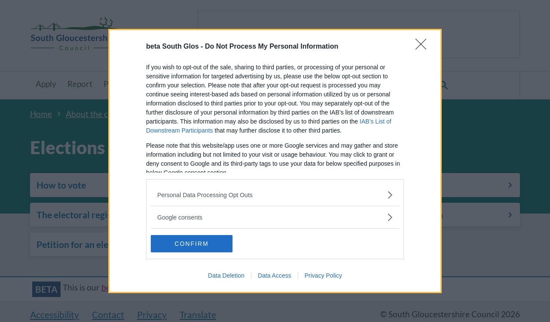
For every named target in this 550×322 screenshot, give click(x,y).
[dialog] (275, 161)
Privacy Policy (323, 275)
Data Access (274, 275)
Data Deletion (226, 275)
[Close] (424, 47)
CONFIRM (191, 243)
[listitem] (275, 194)
